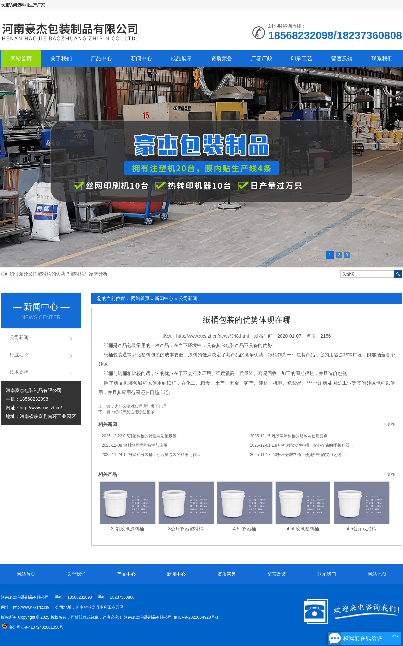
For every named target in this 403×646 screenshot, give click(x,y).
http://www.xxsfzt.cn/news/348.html (212, 336)
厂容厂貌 (261, 58)
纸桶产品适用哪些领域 (134, 412)
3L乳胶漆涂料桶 (127, 528)
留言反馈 (342, 58)
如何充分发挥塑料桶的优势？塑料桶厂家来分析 (58, 273)
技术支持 (19, 372)
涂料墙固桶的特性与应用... (136, 445)
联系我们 (382, 58)
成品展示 (181, 58)
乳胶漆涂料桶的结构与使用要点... (290, 436)
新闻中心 (141, 58)
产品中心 (101, 58)
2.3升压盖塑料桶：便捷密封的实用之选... (297, 454)
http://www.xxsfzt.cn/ (41, 407)
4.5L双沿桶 (244, 528)
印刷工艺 (301, 58)
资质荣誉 (221, 58)
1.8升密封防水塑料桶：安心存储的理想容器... (301, 445)
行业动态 (19, 354)
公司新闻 (188, 298)
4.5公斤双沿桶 (361, 528)
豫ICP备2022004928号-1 (196, 617)
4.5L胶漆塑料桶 (303, 528)
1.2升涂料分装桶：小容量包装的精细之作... (151, 454)
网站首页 (21, 58)
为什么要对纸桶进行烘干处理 (140, 406)
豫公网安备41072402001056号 (32, 627)
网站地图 (377, 574)
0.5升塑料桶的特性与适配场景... (141, 436)
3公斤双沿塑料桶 (186, 528)
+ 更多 (389, 424)
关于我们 (61, 58)
